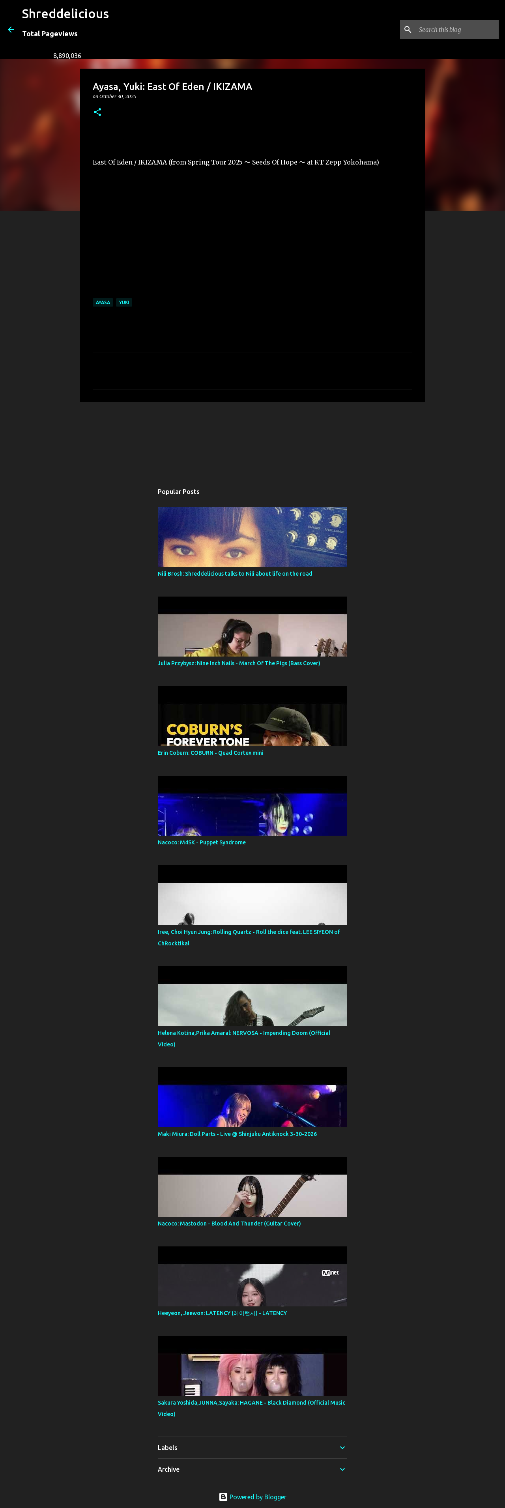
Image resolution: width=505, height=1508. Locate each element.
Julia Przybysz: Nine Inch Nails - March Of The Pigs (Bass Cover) (239, 663)
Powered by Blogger (252, 1497)
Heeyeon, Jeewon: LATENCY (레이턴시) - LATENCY (222, 1313)
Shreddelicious (65, 13)
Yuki (124, 302)
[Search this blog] (457, 29)
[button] (97, 112)
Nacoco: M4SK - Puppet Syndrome (202, 842)
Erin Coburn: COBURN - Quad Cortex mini (211, 753)
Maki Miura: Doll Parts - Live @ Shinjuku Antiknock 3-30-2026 (237, 1134)
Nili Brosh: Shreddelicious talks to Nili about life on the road (235, 574)
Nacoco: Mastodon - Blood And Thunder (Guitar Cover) (229, 1223)
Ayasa (103, 302)
